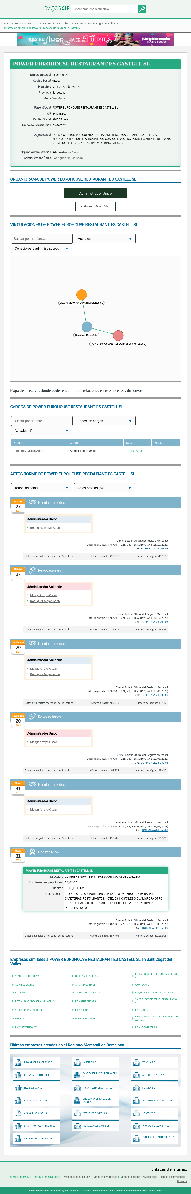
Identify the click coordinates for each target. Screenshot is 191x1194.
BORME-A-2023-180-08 (154, 695)
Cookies (182, 1181)
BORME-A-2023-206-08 (154, 548)
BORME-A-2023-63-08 (155, 830)
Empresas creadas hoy (77, 1177)
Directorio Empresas (105, 1177)
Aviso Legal (150, 1177)
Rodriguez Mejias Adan (67, 158)
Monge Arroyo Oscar (43, 595)
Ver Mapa (58, 98)
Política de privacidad (172, 1177)
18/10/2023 (134, 451)
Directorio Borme (130, 1177)
